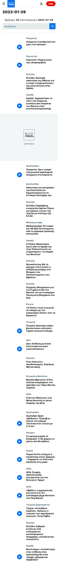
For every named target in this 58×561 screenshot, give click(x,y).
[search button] (52, 26)
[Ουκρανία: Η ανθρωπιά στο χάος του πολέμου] (41, 46)
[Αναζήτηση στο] (29, 26)
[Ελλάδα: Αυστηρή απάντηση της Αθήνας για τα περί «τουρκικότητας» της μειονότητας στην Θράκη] (41, 83)
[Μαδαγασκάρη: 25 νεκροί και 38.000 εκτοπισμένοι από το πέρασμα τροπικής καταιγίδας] (41, 230)
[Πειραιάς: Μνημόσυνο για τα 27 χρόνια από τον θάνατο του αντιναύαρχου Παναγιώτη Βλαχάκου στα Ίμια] (41, 292)
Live (51, 3)
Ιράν (28, 340)
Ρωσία (29, 304)
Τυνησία (30, 322)
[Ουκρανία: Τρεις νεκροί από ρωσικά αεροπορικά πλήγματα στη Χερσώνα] (41, 173)
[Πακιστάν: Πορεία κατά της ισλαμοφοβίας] (41, 64)
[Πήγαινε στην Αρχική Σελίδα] (11, 3)
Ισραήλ (30, 94)
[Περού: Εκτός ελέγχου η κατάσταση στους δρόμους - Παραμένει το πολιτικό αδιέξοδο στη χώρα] (41, 458)
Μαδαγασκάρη (34, 222)
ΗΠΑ (28, 394)
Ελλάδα (30, 74)
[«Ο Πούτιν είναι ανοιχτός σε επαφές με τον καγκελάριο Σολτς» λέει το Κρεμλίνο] (41, 311)
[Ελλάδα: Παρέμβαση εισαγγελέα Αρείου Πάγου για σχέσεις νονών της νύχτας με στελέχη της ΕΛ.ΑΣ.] (41, 210)
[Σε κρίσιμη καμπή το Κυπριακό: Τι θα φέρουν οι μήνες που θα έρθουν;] (41, 440)
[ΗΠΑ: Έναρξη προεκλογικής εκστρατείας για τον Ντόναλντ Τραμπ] (41, 476)
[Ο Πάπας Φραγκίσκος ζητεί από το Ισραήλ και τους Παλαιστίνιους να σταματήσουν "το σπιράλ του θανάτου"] (41, 249)
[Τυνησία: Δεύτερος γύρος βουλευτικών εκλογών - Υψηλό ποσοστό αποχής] (41, 329)
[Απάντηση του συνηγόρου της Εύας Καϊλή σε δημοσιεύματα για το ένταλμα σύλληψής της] (41, 191)
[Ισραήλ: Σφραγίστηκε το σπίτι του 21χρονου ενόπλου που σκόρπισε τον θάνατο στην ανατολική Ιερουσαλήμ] (41, 103)
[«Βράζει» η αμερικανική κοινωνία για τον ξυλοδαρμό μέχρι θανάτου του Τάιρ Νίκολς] (41, 494)
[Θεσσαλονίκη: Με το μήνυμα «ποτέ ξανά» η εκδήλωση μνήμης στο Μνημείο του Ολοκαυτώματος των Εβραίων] (41, 271)
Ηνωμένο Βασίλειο (36, 376)
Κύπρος (30, 432)
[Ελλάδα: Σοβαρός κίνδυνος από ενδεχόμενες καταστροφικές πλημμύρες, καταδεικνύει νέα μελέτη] (41, 533)
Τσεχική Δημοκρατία (38, 504)
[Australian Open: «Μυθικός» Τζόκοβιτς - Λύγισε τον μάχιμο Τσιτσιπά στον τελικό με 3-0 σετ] (41, 421)
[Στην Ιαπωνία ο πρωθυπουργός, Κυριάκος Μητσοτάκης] (41, 365)
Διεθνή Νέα (32, 166)
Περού (29, 450)
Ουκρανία (31, 38)
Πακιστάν (31, 56)
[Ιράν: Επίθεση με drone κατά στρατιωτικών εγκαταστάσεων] (41, 347)
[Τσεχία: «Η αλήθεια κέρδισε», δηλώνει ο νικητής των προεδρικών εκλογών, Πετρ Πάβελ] (41, 512)
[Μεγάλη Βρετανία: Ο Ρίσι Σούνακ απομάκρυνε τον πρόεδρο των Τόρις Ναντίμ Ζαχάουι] (41, 384)
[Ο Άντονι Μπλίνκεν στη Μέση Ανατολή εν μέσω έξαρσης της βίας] (41, 402)
